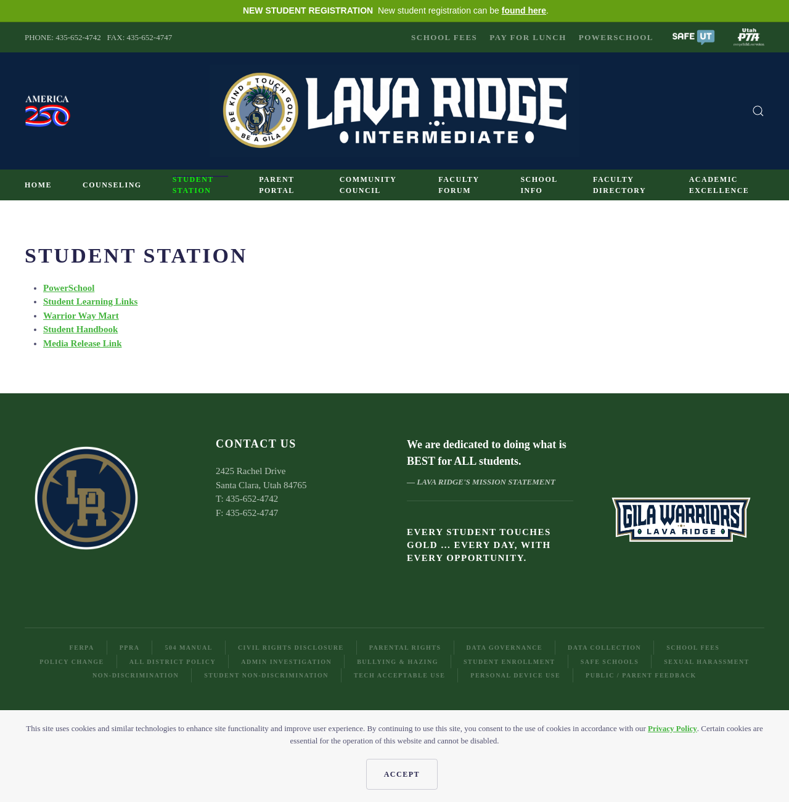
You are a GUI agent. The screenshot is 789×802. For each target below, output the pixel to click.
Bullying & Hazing (397, 661)
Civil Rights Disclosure (291, 647)
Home (38, 185)
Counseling (112, 185)
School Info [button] (538, 185)
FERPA (82, 647)
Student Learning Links (90, 301)
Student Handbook (80, 329)
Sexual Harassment (707, 661)
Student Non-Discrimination (266, 675)
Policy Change (71, 661)
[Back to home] (394, 111)
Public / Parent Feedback (641, 675)
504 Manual (189, 647)
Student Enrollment (509, 661)
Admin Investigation (286, 661)
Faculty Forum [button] (458, 185)
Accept (402, 774)
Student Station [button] (193, 185)
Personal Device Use (515, 675)
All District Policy (172, 661)
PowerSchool (616, 37)
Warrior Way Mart (81, 316)
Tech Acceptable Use (399, 675)
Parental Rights (405, 647)
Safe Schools (610, 661)
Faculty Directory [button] (619, 185)
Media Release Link (82, 343)
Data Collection (604, 647)
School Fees (444, 37)
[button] (693, 36)
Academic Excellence (719, 185)
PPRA (130, 647)
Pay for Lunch (527, 37)
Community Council (368, 185)
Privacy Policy (672, 728)
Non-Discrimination (135, 675)
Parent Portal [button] (277, 185)
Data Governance (505, 647)
